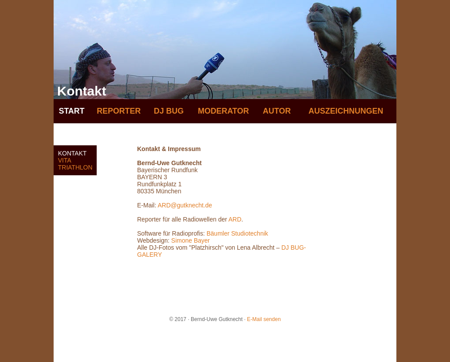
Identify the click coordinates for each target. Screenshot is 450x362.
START (72, 111)
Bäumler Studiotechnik (236, 233)
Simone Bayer (190, 240)
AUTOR (277, 111)
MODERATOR (223, 111)
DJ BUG (169, 111)
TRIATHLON (75, 167)
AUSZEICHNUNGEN (345, 111)
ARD (235, 219)
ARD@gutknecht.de (185, 205)
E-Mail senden (264, 319)
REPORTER (119, 111)
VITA (64, 160)
